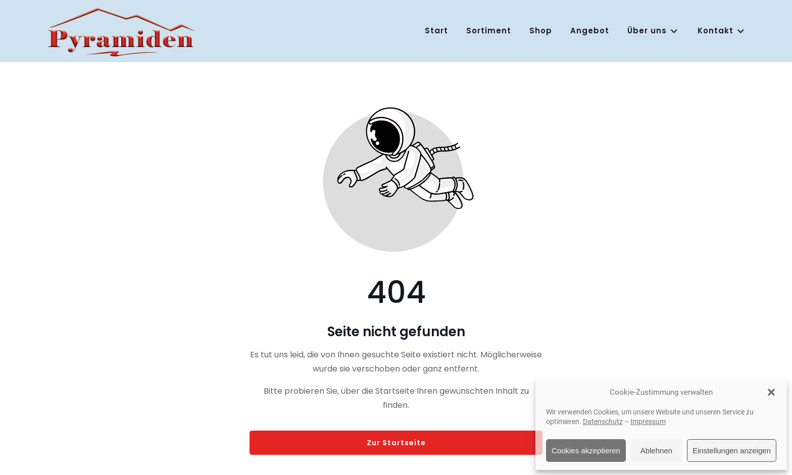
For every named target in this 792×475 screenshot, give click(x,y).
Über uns (653, 30)
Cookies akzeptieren (586, 450)
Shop (540, 30)
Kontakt (722, 30)
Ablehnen (656, 450)
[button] (771, 392)
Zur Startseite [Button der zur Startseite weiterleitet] (396, 443)
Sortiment (488, 30)
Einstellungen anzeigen (731, 450)
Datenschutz (603, 421)
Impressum (648, 421)
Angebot (589, 30)
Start (436, 30)
